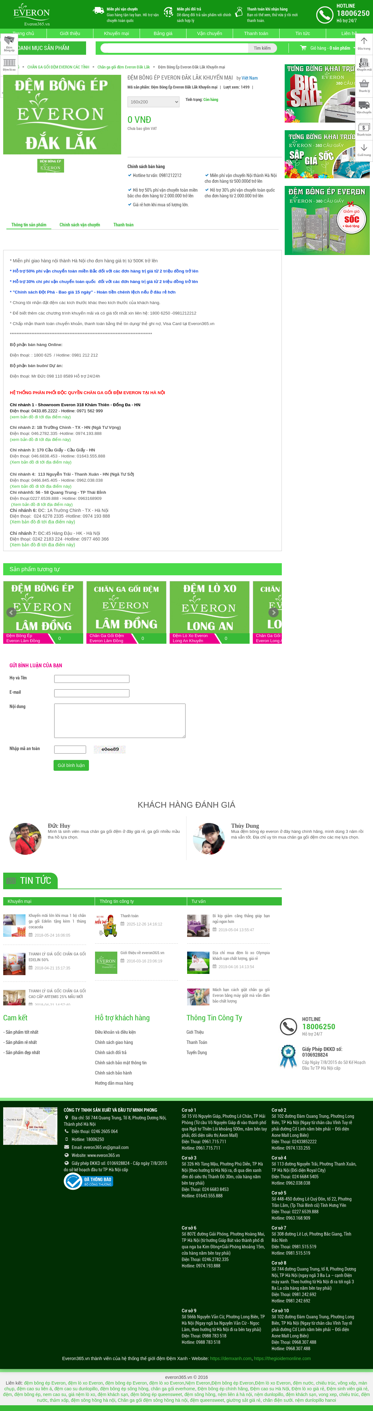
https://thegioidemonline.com (282, 1358)
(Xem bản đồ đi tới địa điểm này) (40, 462)
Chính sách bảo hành (113, 1072)
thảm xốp (59, 1400)
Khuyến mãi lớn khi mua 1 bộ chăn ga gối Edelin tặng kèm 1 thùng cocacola (57, 925)
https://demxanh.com (231, 1358)
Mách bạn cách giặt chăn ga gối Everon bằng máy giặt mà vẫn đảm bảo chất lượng (241, 998)
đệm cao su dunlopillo (76, 1388)
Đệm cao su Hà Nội (269, 1388)
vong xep (327, 1394)
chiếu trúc (325, 1383)
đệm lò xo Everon (85, 1383)
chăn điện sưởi (278, 1400)
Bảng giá (163, 33)
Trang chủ (23, 33)
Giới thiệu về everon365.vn (142, 956)
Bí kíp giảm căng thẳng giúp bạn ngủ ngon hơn (241, 922)
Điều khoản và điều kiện (115, 1032)
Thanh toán (256, 33)
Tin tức (302, 33)
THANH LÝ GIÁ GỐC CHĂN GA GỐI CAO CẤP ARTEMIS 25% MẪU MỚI (57, 997)
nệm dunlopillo (268, 1394)
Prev (11, 612)
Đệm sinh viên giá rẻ (347, 1388)
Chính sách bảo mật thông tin (121, 1062)
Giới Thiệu (195, 1032)
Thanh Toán (196, 1042)
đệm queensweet (207, 1400)
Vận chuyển (209, 33)
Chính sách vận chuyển (80, 224)
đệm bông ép (27, 1394)
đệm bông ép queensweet (156, 1394)
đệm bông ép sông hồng (124, 1388)
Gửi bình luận (71, 765)
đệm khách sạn (113, 1394)
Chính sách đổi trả (111, 1052)
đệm (7, 1394)
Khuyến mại (116, 33)
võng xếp (347, 1383)
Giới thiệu (70, 33)
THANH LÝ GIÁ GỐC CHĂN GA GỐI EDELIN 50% (57, 960)
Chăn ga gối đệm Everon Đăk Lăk (124, 67)
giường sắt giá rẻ (243, 1400)
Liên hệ (349, 33)
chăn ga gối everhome (173, 1388)
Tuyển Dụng (196, 1052)
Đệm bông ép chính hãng (223, 1388)
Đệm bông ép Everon (232, 1383)
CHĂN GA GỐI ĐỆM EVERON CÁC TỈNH (58, 67)
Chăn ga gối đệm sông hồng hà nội (152, 1400)
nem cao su (54, 1394)
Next (273, 612)
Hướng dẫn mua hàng (114, 1083)
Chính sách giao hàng (114, 1042)
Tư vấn (199, 901)
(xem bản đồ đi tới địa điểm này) (40, 417)
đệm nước (303, 1383)
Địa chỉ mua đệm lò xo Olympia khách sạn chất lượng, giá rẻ (241, 959)
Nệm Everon (197, 1383)
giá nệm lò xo (82, 1394)
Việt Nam (250, 78)
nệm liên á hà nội (235, 1394)
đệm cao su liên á (34, 1388)
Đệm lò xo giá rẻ (308, 1388)
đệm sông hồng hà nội (93, 1400)
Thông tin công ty (116, 901)
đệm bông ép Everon (44, 1383)
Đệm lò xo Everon (272, 1383)
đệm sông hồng (199, 1394)
